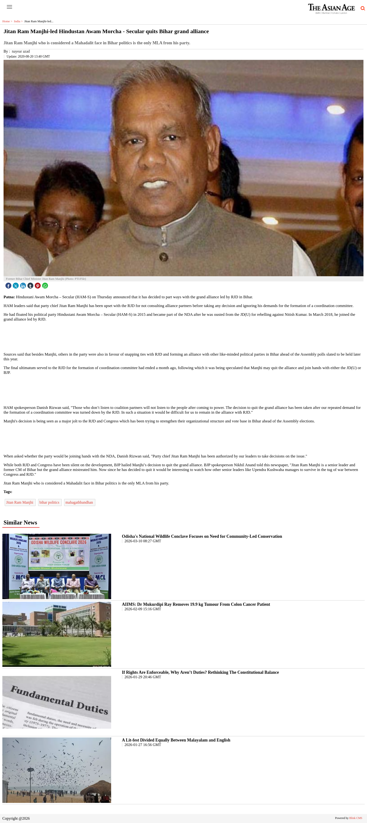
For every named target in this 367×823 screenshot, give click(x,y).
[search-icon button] (362, 8)
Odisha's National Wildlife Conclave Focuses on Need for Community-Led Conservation (202, 536)
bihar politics (49, 502)
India (19, 21)
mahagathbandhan (80, 502)
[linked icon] (23, 284)
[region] (183, 336)
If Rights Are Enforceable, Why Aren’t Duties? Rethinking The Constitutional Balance (200, 672)
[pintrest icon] (38, 284)
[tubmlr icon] (31, 284)
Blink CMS (355, 818)
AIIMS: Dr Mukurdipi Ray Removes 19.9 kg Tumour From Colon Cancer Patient (196, 604)
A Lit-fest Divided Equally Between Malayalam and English (176, 740)
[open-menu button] (9, 7)
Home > (8, 21)
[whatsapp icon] (45, 284)
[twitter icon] (16, 284)
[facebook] (9, 284)
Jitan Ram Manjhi (20, 502)
